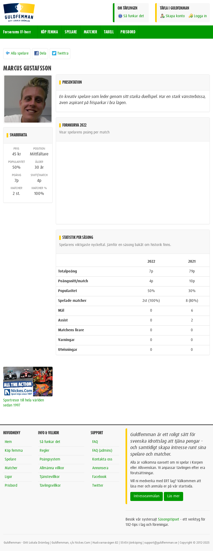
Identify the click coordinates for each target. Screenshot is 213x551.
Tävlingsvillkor (50, 485)
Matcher (11, 468)
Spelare (10, 459)
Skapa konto (172, 16)
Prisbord (11, 485)
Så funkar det (131, 16)
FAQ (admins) (102, 451)
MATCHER (90, 32)
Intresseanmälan (146, 496)
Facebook (99, 477)
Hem (8, 442)
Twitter (97, 485)
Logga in (197, 16)
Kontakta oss (102, 459)
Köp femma (14, 451)
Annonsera (100, 468)
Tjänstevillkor (50, 477)
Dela (40, 53)
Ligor (8, 477)
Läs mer (173, 496)
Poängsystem (50, 459)
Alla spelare (17, 53)
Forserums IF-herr (17, 32)
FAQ (95, 442)
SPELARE (71, 32)
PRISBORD (128, 32)
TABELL (109, 32)
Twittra (60, 53)
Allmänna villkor (52, 468)
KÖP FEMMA (49, 32)
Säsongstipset (168, 519)
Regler (44, 451)
